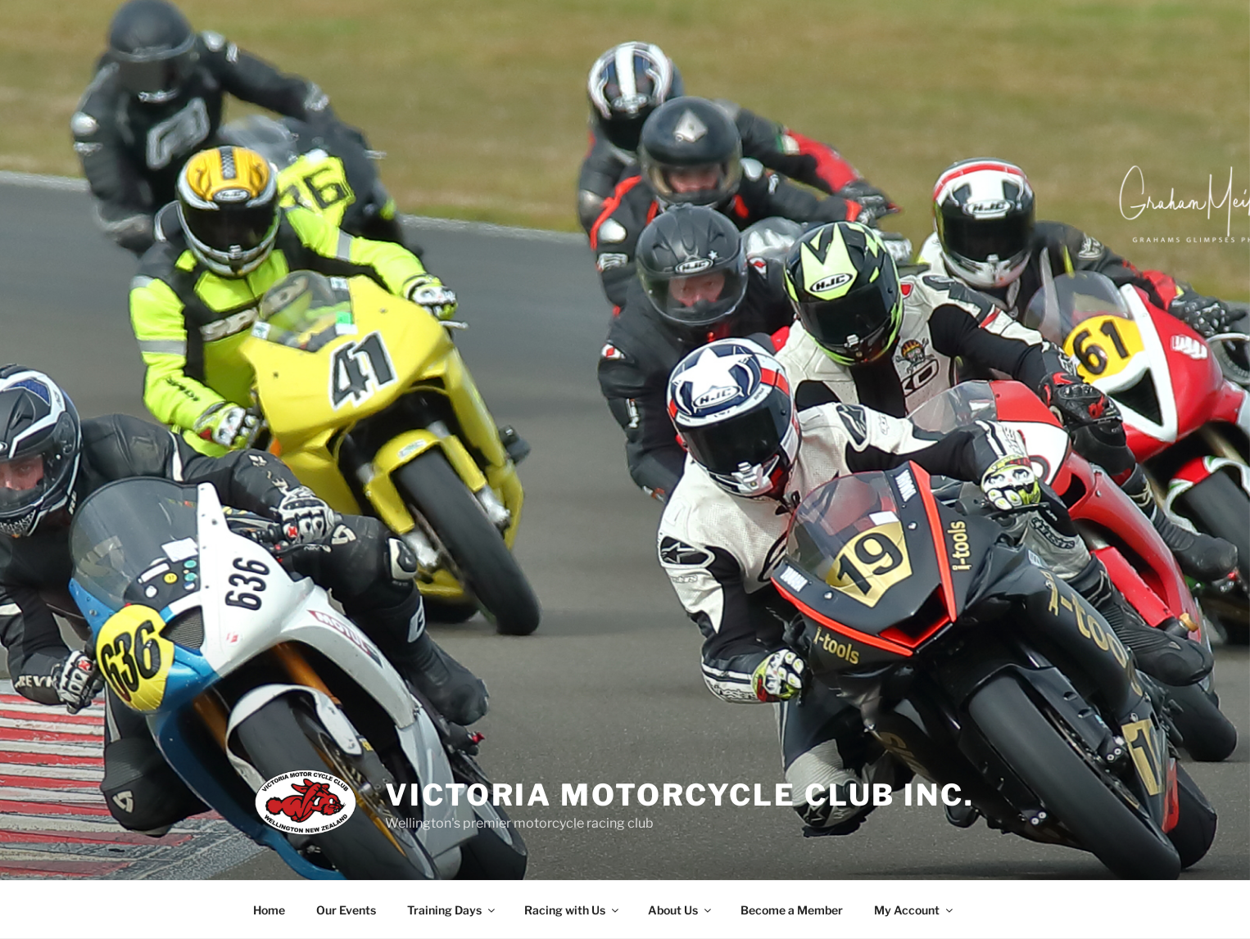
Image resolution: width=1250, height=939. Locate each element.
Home (269, 910)
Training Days (452, 910)
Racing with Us (572, 910)
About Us (680, 910)
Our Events (346, 910)
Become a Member (791, 910)
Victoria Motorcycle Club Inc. (680, 795)
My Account (914, 910)
